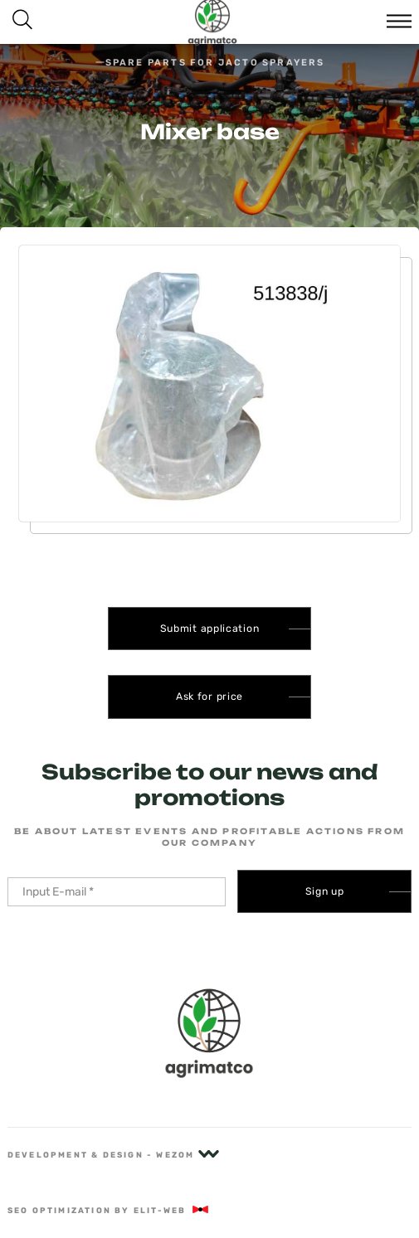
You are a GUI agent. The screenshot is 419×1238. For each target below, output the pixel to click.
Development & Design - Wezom (113, 1154)
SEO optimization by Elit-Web (109, 1210)
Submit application (210, 628)
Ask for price (209, 696)
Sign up (324, 891)
